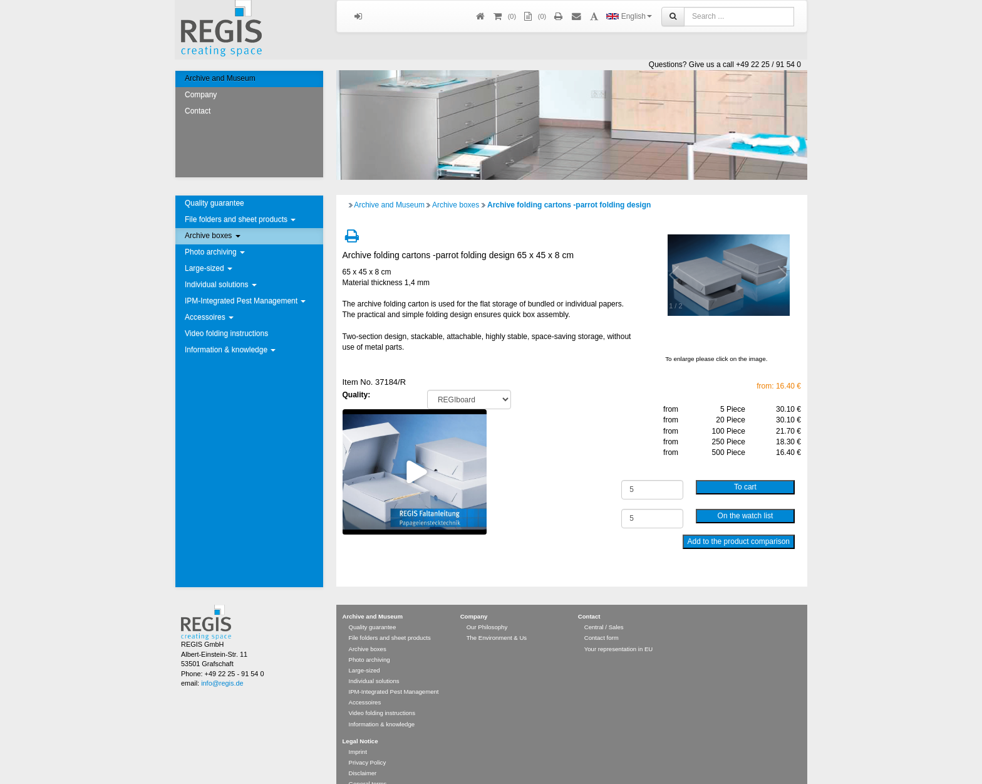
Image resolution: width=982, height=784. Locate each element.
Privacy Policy (367, 744)
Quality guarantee (214, 203)
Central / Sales (604, 608)
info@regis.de (222, 665)
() (504, 17)
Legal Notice (360, 722)
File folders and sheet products (240, 219)
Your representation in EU (618, 630)
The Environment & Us (497, 619)
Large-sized (208, 268)
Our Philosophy (487, 608)
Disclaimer (363, 754)
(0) (534, 17)
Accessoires (209, 317)
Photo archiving (215, 252)
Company (201, 94)
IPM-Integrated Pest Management (245, 300)
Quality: (357, 394)
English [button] (629, 16)
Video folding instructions (226, 333)
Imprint (358, 733)
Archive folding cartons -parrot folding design (569, 205)
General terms (368, 765)
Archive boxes (212, 235)
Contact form (601, 619)
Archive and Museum (220, 78)
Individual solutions (221, 284)
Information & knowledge (230, 349)
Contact (197, 111)
